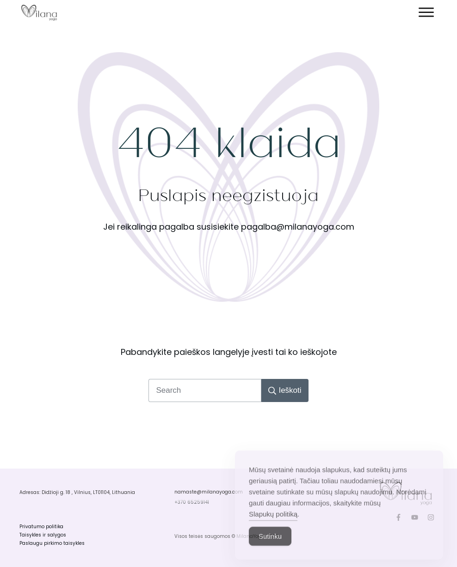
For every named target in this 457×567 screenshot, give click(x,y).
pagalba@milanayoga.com (297, 226)
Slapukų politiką (273, 526)
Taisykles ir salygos (42, 534)
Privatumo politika (41, 526)
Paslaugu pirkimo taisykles (52, 543)
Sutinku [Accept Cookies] (270, 548)
